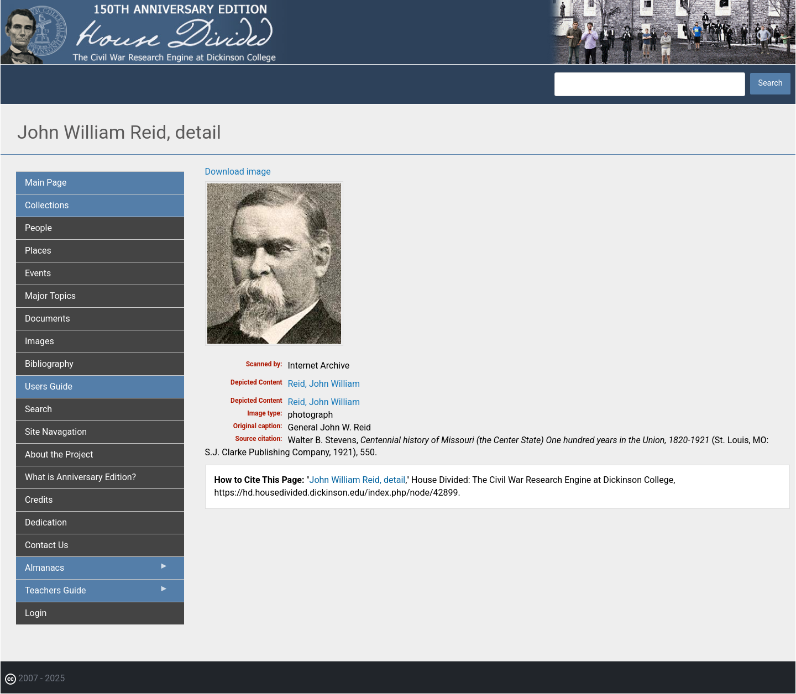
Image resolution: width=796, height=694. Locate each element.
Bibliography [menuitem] (49, 364)
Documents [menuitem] (47, 318)
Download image (238, 171)
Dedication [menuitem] (46, 522)
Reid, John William (324, 383)
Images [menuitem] (39, 341)
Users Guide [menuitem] (48, 386)
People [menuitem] (38, 228)
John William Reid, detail (358, 480)
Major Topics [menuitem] (50, 296)
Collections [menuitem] (47, 205)
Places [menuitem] (38, 250)
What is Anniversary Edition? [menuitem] (80, 477)
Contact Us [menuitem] (47, 545)
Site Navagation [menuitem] (56, 432)
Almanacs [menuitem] (96, 570)
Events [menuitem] (38, 273)
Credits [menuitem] (39, 500)
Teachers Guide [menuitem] (96, 593)
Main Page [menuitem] (46, 182)
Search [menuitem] (38, 409)
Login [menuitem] (35, 613)
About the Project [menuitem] (59, 454)
